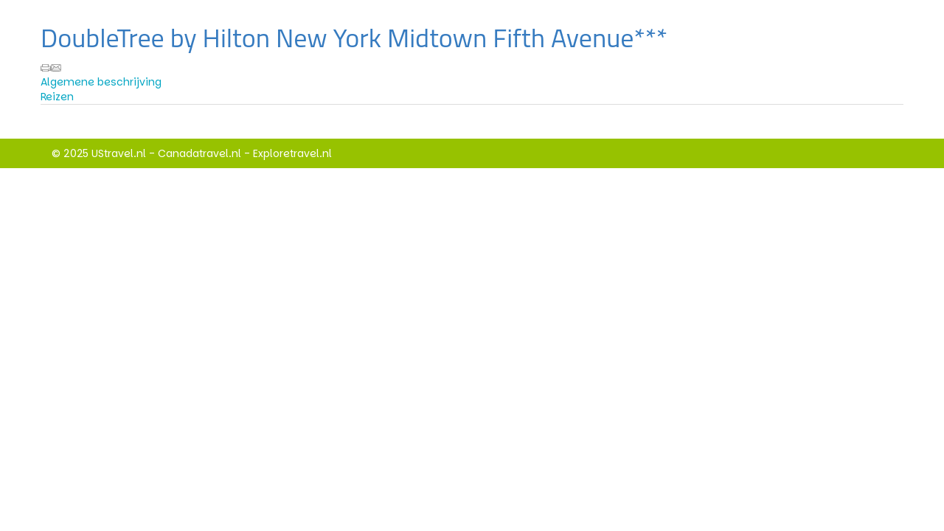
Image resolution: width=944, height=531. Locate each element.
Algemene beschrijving (101, 81)
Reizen (57, 96)
